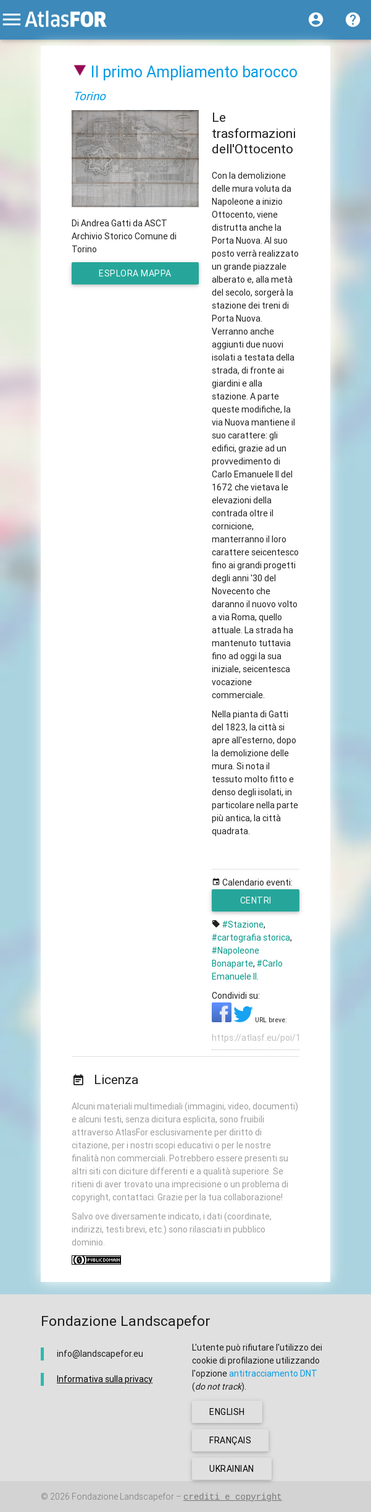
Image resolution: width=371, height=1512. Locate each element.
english (227, 1411)
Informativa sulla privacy (104, 1379)
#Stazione (243, 924)
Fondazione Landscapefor (123, 1496)
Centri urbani (255, 903)
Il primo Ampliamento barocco (194, 72)
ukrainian (231, 1468)
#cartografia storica (251, 937)
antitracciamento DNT (273, 1373)
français (230, 1440)
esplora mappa (140, 276)
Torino (89, 95)
